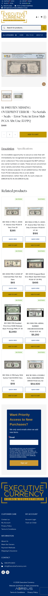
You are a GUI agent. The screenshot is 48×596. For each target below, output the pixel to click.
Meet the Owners (7, 544)
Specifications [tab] (25, 148)
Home (21, 35)
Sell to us (29, 35)
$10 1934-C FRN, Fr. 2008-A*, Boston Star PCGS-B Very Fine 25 (13, 224)
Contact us (5, 519)
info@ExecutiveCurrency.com (15, 8)
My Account (5, 523)
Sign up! (24, 463)
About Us (39, 35)
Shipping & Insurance (9, 551)
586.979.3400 (7, 6)
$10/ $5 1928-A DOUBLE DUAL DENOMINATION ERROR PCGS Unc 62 (35, 378)
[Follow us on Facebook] (3, 572)
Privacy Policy (6, 526)
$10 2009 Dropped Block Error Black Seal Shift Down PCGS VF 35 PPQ (35, 277)
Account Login (30, 519)
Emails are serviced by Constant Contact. (23, 456)
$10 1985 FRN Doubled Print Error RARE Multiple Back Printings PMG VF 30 (13, 326)
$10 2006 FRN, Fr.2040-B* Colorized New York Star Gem (13, 277)
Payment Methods (8, 548)
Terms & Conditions (8, 529)
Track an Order (31, 523)
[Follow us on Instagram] (7, 572)
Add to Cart (33, 134)
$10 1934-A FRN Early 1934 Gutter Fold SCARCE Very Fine (13, 378)
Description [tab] (7, 148)
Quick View (13, 239)
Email (12, 437)
